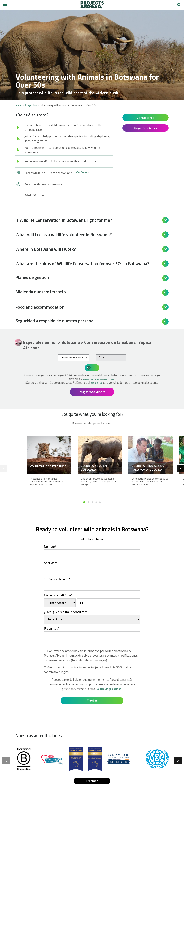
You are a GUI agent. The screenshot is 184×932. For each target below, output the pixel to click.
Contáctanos (145, 117)
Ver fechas (83, 173)
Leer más (92, 784)
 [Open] (165, 220)
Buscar (178, 4)
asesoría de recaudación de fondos (98, 378)
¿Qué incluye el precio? (92, 367)
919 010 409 (105, 382)
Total (101, 357)
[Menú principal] (5, 4)
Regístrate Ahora (145, 127)
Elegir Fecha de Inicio (72, 357)
